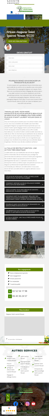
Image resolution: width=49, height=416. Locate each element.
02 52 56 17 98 (13, 1)
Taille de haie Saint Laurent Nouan (37, 358)
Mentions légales (33, 413)
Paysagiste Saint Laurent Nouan (24, 363)
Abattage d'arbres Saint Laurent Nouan (10, 358)
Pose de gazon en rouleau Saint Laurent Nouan (24, 370)
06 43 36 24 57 (13, 3)
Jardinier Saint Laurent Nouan (38, 365)
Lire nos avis (9, 413)
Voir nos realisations (17, 41)
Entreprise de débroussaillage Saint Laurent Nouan (38, 372)
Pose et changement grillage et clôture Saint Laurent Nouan (10, 368)
